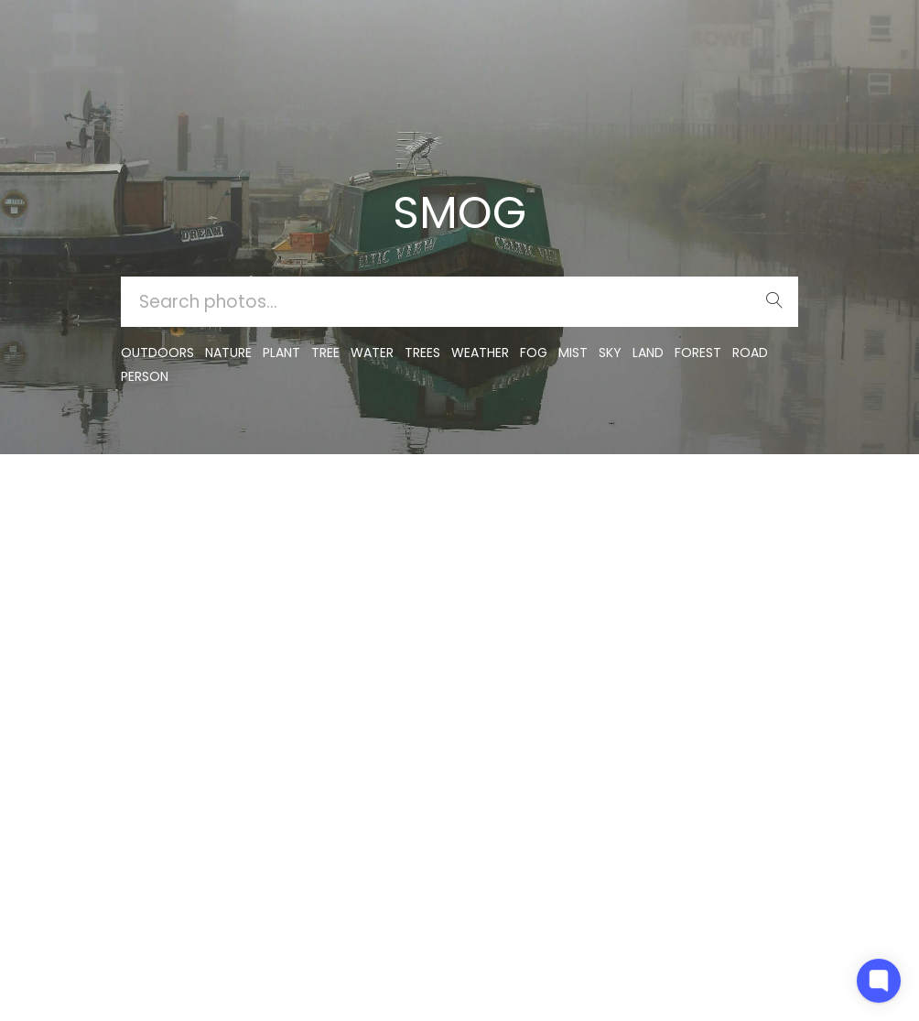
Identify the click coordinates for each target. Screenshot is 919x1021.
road (750, 352)
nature (228, 352)
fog (533, 352)
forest (698, 352)
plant (281, 352)
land (648, 352)
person (144, 376)
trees (422, 352)
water (372, 352)
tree (325, 352)
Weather (480, 352)
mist (573, 352)
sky (610, 352)
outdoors (157, 352)
